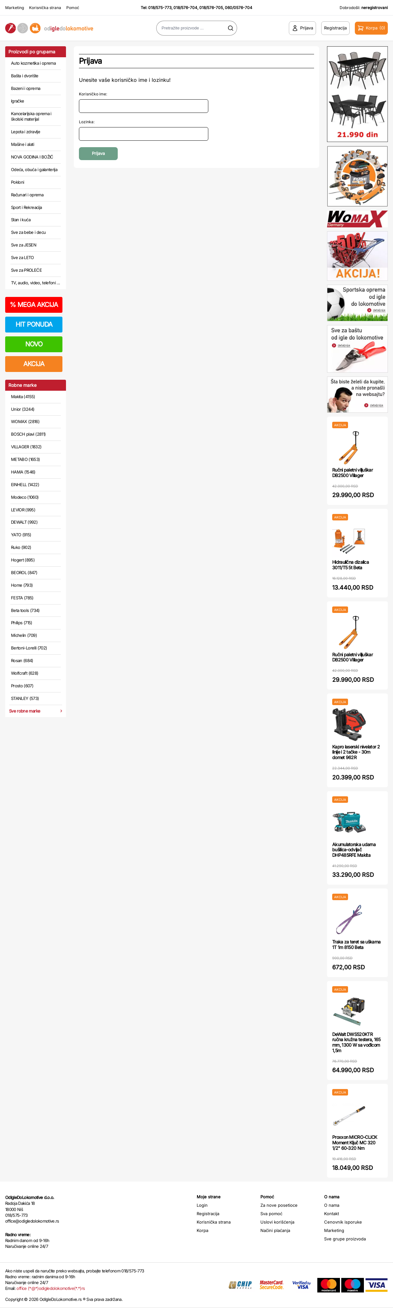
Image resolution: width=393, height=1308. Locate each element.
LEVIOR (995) (23, 509)
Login (202, 1205)
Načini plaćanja (275, 1230)
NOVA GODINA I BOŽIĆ (32, 156)
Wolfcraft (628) (24, 673)
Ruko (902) (21, 547)
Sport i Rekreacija (26, 207)
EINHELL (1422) (25, 484)
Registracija (208, 1213)
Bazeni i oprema (25, 88)
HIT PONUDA (34, 324)
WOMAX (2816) (25, 421)
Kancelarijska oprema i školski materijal (31, 116)
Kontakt (331, 1213)
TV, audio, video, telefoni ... (35, 282)
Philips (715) (21, 622)
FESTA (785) (22, 597)
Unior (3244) (22, 409)
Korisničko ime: (93, 94)
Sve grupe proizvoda (345, 1238)
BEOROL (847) (24, 572)
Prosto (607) (22, 685)
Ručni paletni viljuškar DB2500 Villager (352, 472)
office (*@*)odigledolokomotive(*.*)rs (50, 1288)
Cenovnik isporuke (343, 1222)
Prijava (98, 153)
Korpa (202, 1230)
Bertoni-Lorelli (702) (29, 647)
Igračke (17, 101)
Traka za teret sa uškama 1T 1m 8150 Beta (356, 944)
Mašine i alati (22, 144)
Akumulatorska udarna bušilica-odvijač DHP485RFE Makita (354, 850)
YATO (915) (21, 534)
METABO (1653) (25, 459)
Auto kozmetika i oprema (33, 63)
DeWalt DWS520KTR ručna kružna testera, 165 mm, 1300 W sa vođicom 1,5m (356, 1042)
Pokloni (17, 182)
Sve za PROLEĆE (26, 270)
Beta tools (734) (25, 610)
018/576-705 (211, 7)
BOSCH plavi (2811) (28, 434)
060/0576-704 (238, 7)
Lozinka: (86, 121)
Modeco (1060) (25, 497)
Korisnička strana (45, 7)
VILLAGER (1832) (26, 446)
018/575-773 (159, 7)
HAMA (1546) (23, 471)
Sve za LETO (22, 257)
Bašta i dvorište (24, 75)
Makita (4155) (23, 396)
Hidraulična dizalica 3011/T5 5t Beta (350, 564)
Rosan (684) (22, 660)
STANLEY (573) (25, 698)
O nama (331, 1205)
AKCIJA (33, 364)
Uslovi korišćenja (277, 1222)
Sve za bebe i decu (28, 232)
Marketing (14, 7)
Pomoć (72, 7)
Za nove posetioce (279, 1205)
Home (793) (22, 585)
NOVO (33, 344)
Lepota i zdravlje (25, 131)
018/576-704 (185, 7)
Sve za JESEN (23, 244)
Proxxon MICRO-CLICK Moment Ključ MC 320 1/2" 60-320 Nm (354, 1142)
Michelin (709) (24, 635)
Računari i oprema (27, 194)
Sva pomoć (271, 1213)
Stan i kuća (20, 219)
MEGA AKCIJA (34, 305)
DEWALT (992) (24, 522)
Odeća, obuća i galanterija (34, 169)
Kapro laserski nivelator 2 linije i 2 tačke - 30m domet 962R (356, 752)
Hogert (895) (23, 559)
